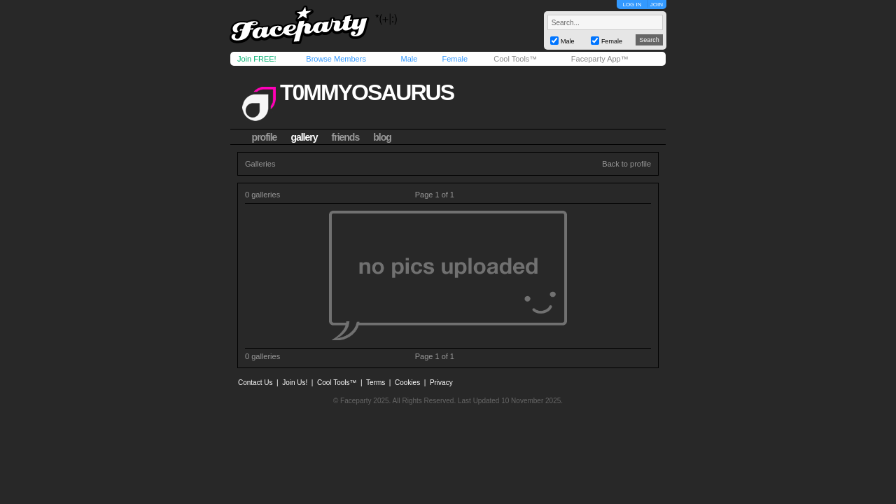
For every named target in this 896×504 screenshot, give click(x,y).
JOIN (656, 4)
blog (382, 137)
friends (346, 137)
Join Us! (294, 382)
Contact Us (255, 382)
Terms (375, 382)
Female (455, 59)
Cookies (407, 382)
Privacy (441, 382)
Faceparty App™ (600, 59)
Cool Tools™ (515, 59)
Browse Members (336, 59)
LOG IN (631, 4)
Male (408, 59)
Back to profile (626, 164)
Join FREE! (256, 59)
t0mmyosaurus (367, 92)
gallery (303, 137)
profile (264, 137)
